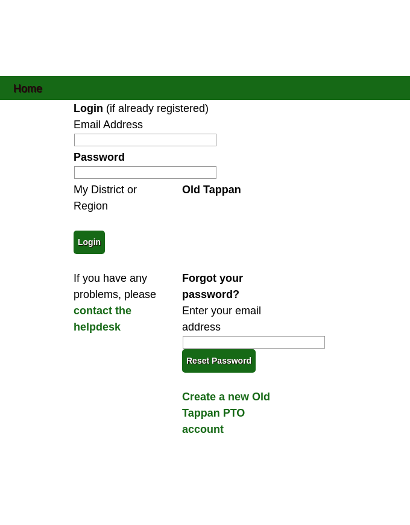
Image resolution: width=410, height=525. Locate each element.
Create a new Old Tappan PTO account (226, 413)
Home (27, 87)
